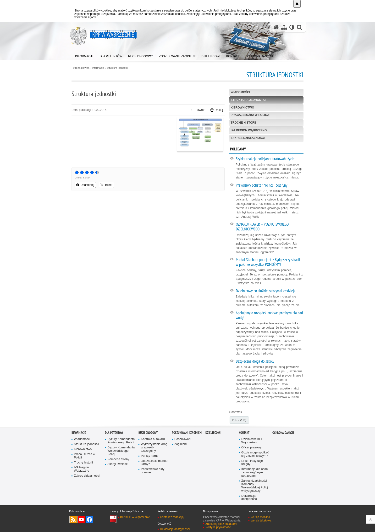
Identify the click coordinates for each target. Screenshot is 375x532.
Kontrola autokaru (153, 439)
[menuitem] (84, 55)
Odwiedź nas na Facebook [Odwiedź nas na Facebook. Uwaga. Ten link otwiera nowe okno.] (89, 519)
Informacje (98, 68)
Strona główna (81, 68)
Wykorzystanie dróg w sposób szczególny (154, 447)
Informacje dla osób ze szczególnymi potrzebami (254, 472)
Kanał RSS (73, 519)
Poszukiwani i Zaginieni (187, 433)
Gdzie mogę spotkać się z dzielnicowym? (255, 454)
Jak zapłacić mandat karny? (154, 462)
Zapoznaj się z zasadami (221, 524)
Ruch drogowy (148, 433)
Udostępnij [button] (85, 185)
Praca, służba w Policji (250, 115)
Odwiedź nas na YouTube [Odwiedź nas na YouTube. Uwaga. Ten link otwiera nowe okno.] (81, 519)
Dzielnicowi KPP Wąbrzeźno (252, 441)
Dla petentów (114, 433)
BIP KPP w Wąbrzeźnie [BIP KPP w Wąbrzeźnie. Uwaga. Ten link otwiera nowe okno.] (135, 517)
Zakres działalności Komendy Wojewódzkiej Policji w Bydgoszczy (254, 485)
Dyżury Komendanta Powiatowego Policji (121, 441)
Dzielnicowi (213, 433)
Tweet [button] (106, 185)
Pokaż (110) (239, 420)
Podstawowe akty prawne (152, 471)
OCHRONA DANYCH (283, 433)
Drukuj (216, 110)
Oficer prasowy (251, 447)
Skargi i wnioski (117, 464)
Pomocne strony (118, 459)
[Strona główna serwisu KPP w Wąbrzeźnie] (276, 27)
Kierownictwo (242, 107)
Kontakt (244, 433)
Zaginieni (180, 444)
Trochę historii (243, 122)
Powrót (197, 110)
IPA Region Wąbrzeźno (249, 130)
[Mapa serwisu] (284, 27)
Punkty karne (150, 456)
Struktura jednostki (117, 68)
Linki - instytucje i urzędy (252, 462)
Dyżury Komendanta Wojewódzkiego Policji (121, 451)
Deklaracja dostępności (249, 497)
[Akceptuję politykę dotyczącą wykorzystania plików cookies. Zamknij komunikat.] (297, 4)
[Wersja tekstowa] (291, 27)
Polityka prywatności (218, 527)
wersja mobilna (260, 517)
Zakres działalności (248, 138)
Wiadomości (240, 92)
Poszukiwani (182, 439)
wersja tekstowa (261, 520)
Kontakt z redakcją (172, 517)
